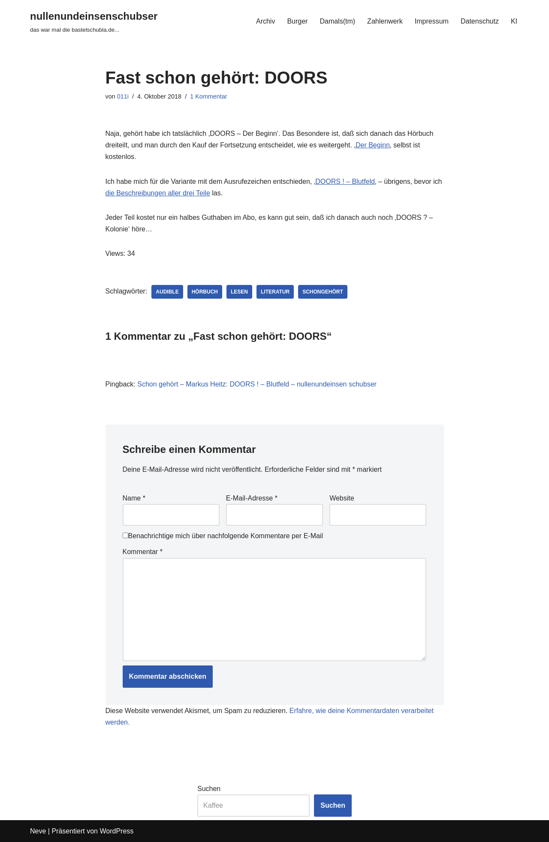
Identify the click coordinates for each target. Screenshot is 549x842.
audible (167, 292)
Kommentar (143, 551)
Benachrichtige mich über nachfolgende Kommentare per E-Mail (223, 535)
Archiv (265, 21)
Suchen (208, 788)
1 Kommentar (208, 96)
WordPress (116, 831)
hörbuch (205, 292)
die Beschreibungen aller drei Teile (158, 193)
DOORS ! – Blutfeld (345, 181)
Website (341, 498)
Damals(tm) (337, 21)
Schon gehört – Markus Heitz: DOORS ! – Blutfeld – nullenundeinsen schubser (257, 384)
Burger (297, 21)
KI (514, 21)
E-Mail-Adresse (252, 498)
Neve (38, 831)
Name (134, 498)
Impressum (432, 21)
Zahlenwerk (385, 21)
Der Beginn (373, 145)
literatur (275, 292)
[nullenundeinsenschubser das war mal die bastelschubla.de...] (93, 21)
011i (123, 96)
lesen (239, 292)
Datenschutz (480, 21)
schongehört (322, 292)
